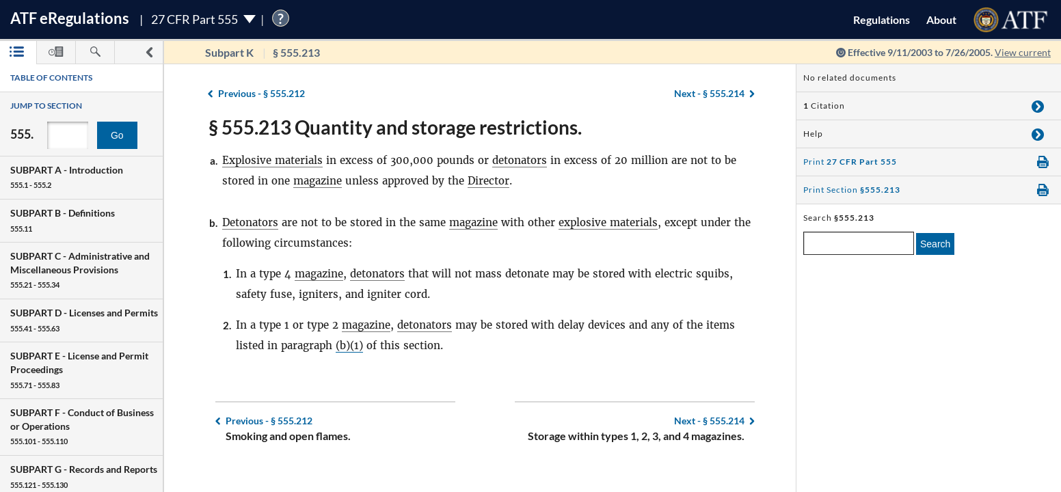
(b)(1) (349, 345)
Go (117, 135)
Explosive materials (272, 160)
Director (488, 180)
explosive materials (608, 222)
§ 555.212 (261, 93)
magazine (317, 180)
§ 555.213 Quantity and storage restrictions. (395, 127)
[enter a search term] (858, 243)
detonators (519, 160)
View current (1023, 52)
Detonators (250, 222)
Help (813, 133)
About (941, 19)
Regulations (881, 19)
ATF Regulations (69, 18)
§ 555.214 (709, 93)
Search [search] (935, 243)
